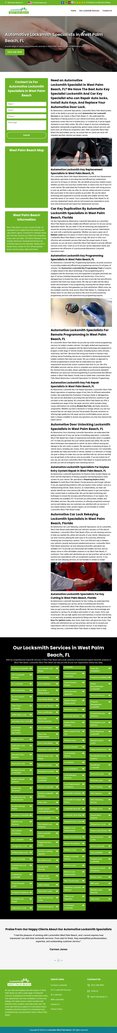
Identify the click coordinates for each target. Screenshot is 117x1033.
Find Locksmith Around (44, 834)
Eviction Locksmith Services (45, 794)
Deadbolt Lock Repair (18, 900)
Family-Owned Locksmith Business (46, 810)
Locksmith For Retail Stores (72, 801)
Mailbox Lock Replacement (69, 829)
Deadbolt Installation (20, 892)
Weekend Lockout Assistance (98, 869)
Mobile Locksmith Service (71, 857)
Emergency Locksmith (42, 779)
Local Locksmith (71, 747)
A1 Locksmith (17, 684)
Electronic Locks (45, 765)
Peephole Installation (99, 677)
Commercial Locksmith (17, 875)
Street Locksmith (97, 846)
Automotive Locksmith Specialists (16, 730)
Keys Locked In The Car (72, 732)
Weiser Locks (96, 877)
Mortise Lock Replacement (69, 873)
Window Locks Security (96, 891)
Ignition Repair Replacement (70, 701)
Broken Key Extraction (16, 789)
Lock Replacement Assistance (72, 785)
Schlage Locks (97, 809)
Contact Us (107, 11)
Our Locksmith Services (89, 11)
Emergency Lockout (46, 771)
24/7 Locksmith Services (18, 676)
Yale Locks (95, 899)
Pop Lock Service (98, 695)
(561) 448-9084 (14, 52)
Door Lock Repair (45, 728)
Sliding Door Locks (98, 824)
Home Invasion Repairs (70, 683)
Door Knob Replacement (43, 691)
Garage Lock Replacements (44, 877)
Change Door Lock (19, 846)
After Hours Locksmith (16, 707)
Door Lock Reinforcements (44, 720)
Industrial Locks (70, 709)
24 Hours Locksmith (20, 668)
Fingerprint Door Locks (44, 843)
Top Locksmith (96, 853)
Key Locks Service (71, 716)
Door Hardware (44, 684)
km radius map (26, 179)
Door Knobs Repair (45, 699)
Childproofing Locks (20, 853)
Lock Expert (69, 762)
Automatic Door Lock (20, 721)
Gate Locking (43, 885)
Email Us (94, 991)
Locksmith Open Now (73, 815)
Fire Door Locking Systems (45, 852)
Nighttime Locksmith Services (72, 888)
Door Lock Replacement (43, 735)
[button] (58, 960)
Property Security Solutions (98, 714)
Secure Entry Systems (96, 816)
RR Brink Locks (97, 780)
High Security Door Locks (45, 899)
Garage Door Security (43, 868)
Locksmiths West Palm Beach (59, 1030)
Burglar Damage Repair (18, 807)
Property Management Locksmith (96, 704)
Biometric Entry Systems (18, 756)
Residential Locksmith (95, 766)
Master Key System (72, 844)
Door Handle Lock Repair (45, 669)
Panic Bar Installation (95, 669)
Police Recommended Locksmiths (97, 686)
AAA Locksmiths (18, 690)
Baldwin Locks (18, 739)
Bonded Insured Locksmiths (18, 771)
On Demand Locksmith (69, 906)
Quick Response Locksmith (97, 732)
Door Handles (43, 677)
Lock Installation (71, 769)
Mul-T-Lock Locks (71, 881)
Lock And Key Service (69, 754)
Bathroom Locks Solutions (18, 747)
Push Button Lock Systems (98, 723)
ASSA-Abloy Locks (19, 715)
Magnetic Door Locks (73, 822)
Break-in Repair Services (18, 780)
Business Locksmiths (20, 815)
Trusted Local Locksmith (96, 860)
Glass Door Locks (45, 891)
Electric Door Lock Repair (45, 757)
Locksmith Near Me (72, 809)
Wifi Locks (95, 883)
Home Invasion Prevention (70, 674)
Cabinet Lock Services (17, 823)
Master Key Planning (72, 837)
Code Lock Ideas (18, 859)
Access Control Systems (18, 698)
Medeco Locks (70, 850)
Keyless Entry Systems (69, 723)
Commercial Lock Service (19, 866)
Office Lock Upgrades (69, 897)
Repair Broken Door (99, 750)
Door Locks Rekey (45, 743)
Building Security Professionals (19, 798)
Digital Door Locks (19, 908)
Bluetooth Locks (18, 764)
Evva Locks (42, 802)
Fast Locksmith (44, 818)
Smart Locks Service (99, 831)
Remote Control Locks (97, 742)
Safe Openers (96, 793)
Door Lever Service (45, 706)
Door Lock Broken (45, 712)
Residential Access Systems (98, 757)
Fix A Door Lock (44, 860)
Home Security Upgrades (70, 692)
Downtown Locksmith (46, 750)
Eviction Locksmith (45, 787)
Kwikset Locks (70, 740)
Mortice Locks (70, 865)
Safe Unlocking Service (97, 801)
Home (73, 11)
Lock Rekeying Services (70, 776)
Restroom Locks (97, 774)
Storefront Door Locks (97, 838)
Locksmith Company (72, 793)
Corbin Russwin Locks (18, 884)
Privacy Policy (56, 1009)
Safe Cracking (96, 787)
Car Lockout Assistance (17, 832)
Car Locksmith (18, 840)
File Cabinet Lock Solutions (45, 825)
